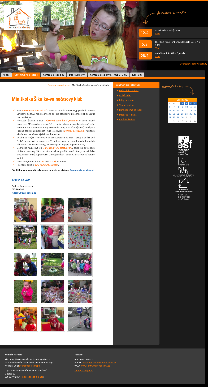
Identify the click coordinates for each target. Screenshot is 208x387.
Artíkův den (125, 95)
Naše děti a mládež (128, 90)
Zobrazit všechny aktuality (193, 63)
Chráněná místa (127, 119)
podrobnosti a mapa (29, 365)
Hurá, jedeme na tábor (130, 109)
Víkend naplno (126, 105)
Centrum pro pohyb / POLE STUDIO (108, 74)
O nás (6, 74)
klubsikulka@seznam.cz (24, 192)
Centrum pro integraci (26, 74)
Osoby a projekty (84, 370)
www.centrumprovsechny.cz (95, 365)
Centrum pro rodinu (53, 74)
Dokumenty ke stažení (82, 170)
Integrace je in (126, 100)
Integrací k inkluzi (128, 114)
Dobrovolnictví (77, 74)
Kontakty (137, 74)
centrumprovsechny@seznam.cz (99, 362)
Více (157, 33)
